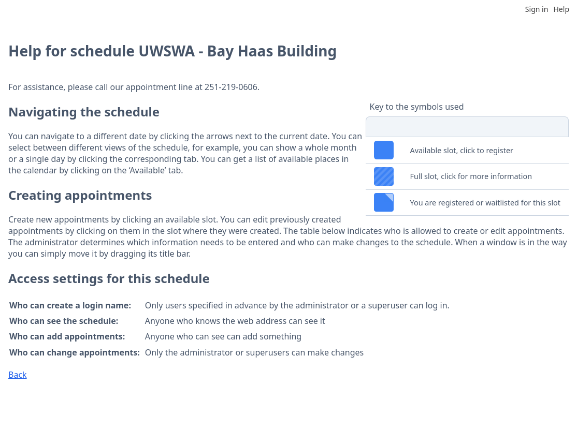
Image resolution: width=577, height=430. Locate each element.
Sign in (536, 9)
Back (17, 374)
